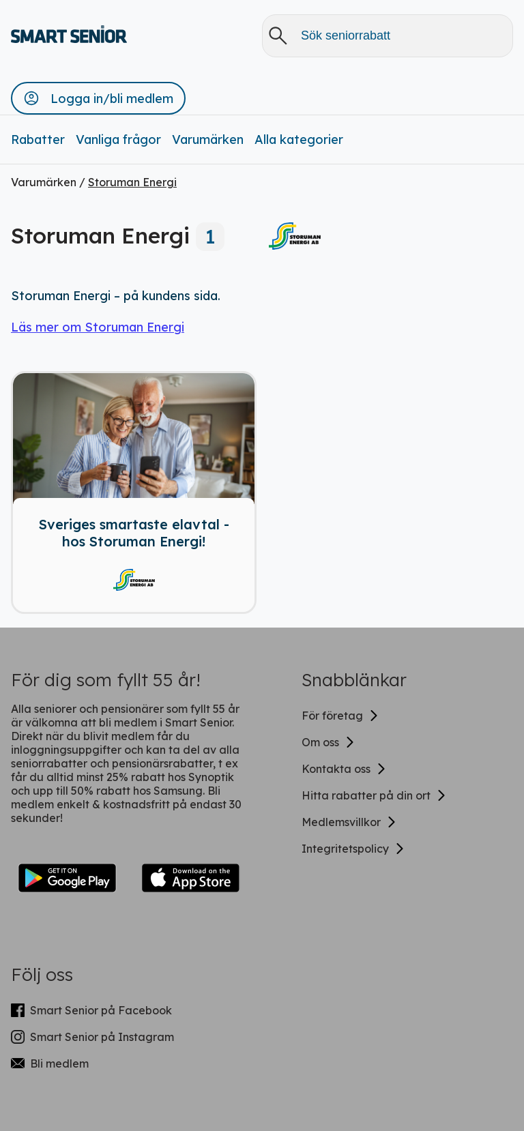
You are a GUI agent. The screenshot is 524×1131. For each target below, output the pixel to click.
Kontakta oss (344, 769)
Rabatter (38, 139)
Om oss (328, 742)
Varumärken (208, 139)
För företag (340, 715)
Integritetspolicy (353, 848)
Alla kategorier (298, 139)
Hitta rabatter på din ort (374, 795)
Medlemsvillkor (349, 822)
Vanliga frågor (118, 139)
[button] (98, 98)
